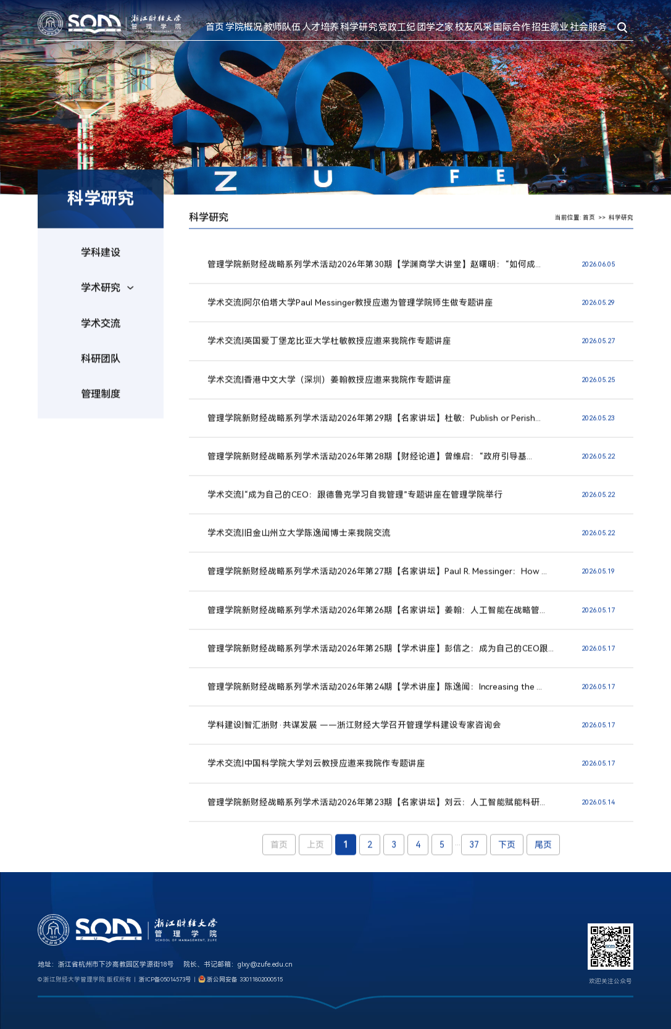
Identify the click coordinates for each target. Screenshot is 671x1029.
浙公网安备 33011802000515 (245, 979)
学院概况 (243, 27)
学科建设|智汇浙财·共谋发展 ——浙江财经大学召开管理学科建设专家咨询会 (354, 731)
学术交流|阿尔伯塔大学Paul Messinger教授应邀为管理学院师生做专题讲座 (350, 308)
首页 (215, 27)
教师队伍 (282, 27)
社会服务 (588, 27)
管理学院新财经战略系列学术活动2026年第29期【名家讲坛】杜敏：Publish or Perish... (374, 424)
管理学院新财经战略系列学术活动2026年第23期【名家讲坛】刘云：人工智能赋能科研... (376, 808)
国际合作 (511, 27)
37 (474, 850)
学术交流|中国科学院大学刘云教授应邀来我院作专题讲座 (316, 769)
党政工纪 (396, 27)
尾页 (543, 850)
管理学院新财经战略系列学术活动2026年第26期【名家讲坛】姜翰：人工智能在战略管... (376, 616)
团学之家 (435, 27)
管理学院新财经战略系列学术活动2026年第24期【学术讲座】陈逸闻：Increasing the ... (374, 692)
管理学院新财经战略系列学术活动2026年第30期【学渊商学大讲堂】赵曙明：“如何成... (374, 270)
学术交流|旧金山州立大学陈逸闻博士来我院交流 (299, 539)
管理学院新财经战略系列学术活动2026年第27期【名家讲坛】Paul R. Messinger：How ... (377, 577)
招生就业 (550, 27)
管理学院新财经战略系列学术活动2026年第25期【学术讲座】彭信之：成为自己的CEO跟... (380, 654)
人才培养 (320, 27)
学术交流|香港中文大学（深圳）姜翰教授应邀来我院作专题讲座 (329, 385)
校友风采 (473, 27)
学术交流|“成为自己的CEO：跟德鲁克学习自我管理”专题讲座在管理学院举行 (354, 500)
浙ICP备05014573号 (165, 979)
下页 (506, 850)
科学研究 (358, 27)
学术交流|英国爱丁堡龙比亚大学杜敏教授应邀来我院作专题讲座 (329, 346)
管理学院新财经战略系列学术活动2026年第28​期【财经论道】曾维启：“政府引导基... (369, 462)
